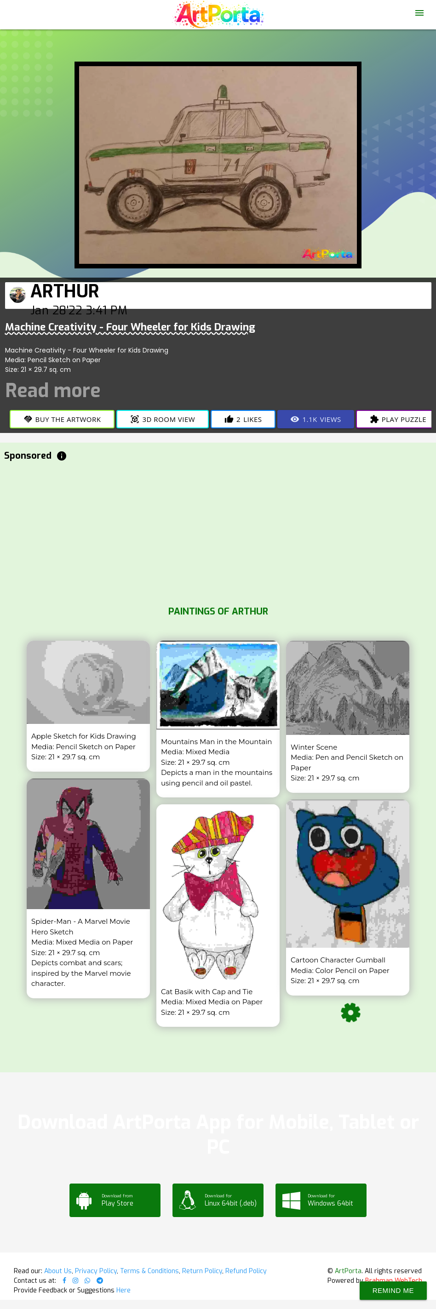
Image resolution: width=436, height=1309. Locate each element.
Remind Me (393, 1290)
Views (315, 419)
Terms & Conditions (149, 1271)
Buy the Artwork (62, 419)
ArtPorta (348, 1271)
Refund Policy (246, 1271)
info (61, 455)
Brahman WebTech (393, 1280)
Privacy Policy (96, 1271)
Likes (243, 419)
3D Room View (162, 419)
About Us (58, 1271)
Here (123, 1290)
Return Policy (202, 1271)
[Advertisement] (217, 531)
